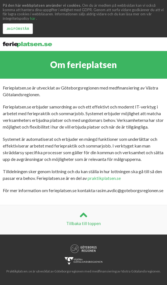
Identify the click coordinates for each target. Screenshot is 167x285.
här (32, 18)
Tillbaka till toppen (83, 218)
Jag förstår (17, 28)
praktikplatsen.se (104, 178)
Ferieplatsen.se (27, 44)
